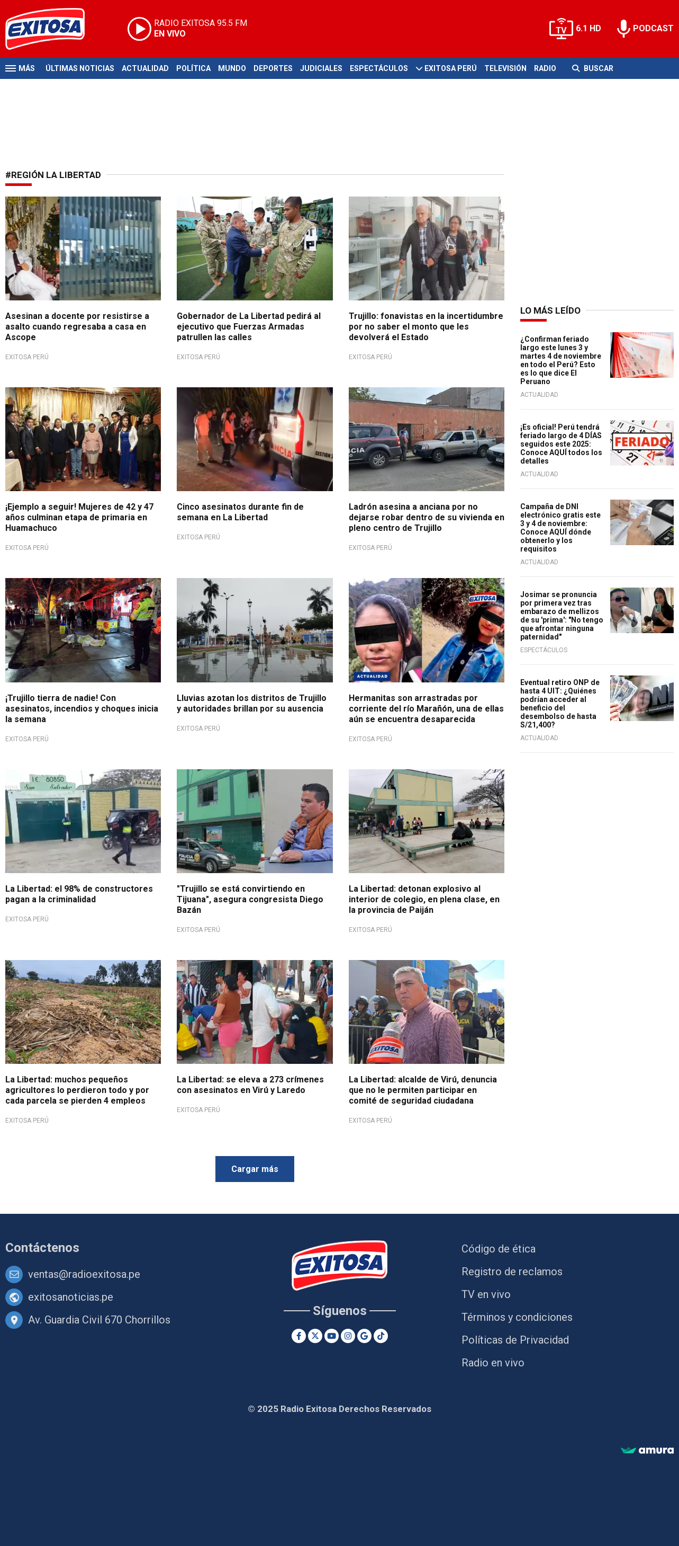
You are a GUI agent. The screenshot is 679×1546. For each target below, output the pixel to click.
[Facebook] (299, 1336)
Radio (545, 68)
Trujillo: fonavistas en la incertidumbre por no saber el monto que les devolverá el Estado (426, 326)
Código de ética (498, 1248)
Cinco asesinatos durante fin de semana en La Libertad (240, 512)
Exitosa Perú (450, 68)
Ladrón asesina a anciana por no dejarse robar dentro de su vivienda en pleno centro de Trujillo (426, 517)
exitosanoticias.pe (70, 1297)
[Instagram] (348, 1336)
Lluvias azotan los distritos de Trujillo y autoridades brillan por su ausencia (252, 703)
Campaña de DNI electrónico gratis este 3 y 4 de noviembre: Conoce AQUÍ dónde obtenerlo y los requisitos (560, 527)
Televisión (505, 68)
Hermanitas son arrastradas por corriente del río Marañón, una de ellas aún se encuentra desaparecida (426, 708)
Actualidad (145, 68)
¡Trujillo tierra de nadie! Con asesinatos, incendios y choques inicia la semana (81, 708)
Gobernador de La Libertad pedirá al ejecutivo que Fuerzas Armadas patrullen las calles (249, 326)
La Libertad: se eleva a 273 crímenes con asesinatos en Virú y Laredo (250, 1084)
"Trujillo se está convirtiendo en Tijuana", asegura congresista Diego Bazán (250, 899)
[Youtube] (331, 1336)
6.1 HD (588, 28)
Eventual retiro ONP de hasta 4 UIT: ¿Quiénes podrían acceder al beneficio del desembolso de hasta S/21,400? (560, 703)
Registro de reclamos (512, 1271)
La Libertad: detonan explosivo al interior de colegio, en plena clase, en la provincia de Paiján (424, 899)
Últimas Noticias (80, 68)
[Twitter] (315, 1336)
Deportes (273, 68)
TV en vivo (486, 1294)
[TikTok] (381, 1336)
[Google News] (364, 1336)
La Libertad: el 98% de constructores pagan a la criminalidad (79, 894)
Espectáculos (379, 68)
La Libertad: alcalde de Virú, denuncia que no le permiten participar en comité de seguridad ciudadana (423, 1090)
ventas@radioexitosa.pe (84, 1274)
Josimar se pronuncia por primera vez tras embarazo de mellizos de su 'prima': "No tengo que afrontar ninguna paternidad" (561, 615)
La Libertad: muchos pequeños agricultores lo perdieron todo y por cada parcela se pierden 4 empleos (77, 1090)
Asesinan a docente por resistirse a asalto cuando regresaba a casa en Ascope (77, 326)
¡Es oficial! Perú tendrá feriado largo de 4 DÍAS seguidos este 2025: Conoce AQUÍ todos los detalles (561, 444)
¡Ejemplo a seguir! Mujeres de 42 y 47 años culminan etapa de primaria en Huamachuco (79, 517)
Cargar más (254, 1169)
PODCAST (653, 28)
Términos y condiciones (517, 1317)
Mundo (232, 68)
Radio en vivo (492, 1362)
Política (193, 68)
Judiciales (321, 68)
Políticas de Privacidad (515, 1340)
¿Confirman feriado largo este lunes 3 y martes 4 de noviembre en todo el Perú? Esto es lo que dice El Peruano (560, 360)
